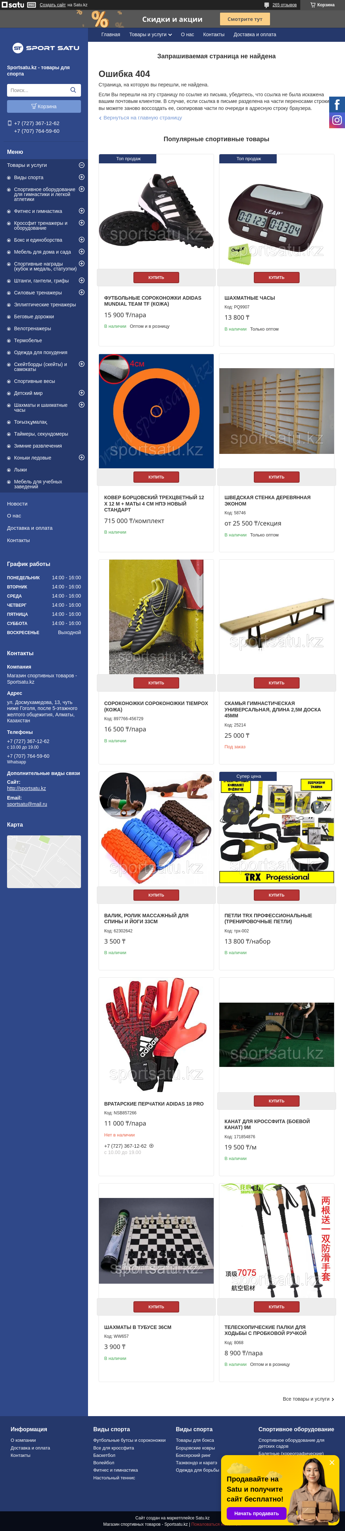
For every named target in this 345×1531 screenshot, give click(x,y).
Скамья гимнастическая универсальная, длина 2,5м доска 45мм (273, 709)
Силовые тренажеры (38, 292)
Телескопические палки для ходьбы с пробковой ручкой (266, 1330)
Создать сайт (53, 4)
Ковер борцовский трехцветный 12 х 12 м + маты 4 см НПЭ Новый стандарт (154, 504)
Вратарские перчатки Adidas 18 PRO (154, 1104)
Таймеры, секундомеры (41, 434)
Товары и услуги (27, 165)
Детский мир (28, 393)
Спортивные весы (34, 381)
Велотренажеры (32, 328)
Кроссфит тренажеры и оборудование (41, 225)
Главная (110, 34)
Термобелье (28, 340)
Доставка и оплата (29, 528)
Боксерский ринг (193, 1455)
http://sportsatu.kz (26, 788)
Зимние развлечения (38, 446)
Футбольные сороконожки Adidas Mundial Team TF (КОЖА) (152, 301)
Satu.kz (202, 1518)
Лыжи (20, 470)
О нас (14, 516)
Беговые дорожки (34, 316)
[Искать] (73, 90)
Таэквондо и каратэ (196, 1462)
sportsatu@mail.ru (27, 804)
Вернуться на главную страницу (143, 117)
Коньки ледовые (32, 458)
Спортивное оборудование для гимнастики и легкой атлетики (44, 194)
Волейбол (103, 1462)
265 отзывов (284, 4)
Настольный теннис (114, 1477)
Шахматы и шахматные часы (41, 407)
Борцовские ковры (195, 1448)
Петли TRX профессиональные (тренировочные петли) (268, 919)
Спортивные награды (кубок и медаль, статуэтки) (45, 266)
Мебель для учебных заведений (38, 484)
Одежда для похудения (40, 352)
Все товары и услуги (306, 1399)
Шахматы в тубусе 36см (137, 1327)
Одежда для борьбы (197, 1470)
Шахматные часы (250, 298)
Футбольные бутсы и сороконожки (129, 1440)
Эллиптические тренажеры (45, 304)
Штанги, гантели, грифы (41, 281)
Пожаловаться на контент (216, 1524)
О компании (23, 1440)
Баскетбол (104, 1455)
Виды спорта (28, 177)
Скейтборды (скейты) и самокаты (40, 366)
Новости (17, 504)
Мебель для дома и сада (42, 252)
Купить (156, 277)
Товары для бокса (195, 1440)
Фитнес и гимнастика (38, 211)
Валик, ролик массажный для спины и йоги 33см (146, 919)
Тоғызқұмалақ (30, 422)
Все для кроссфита (113, 1448)
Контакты (18, 540)
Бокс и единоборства (38, 240)
